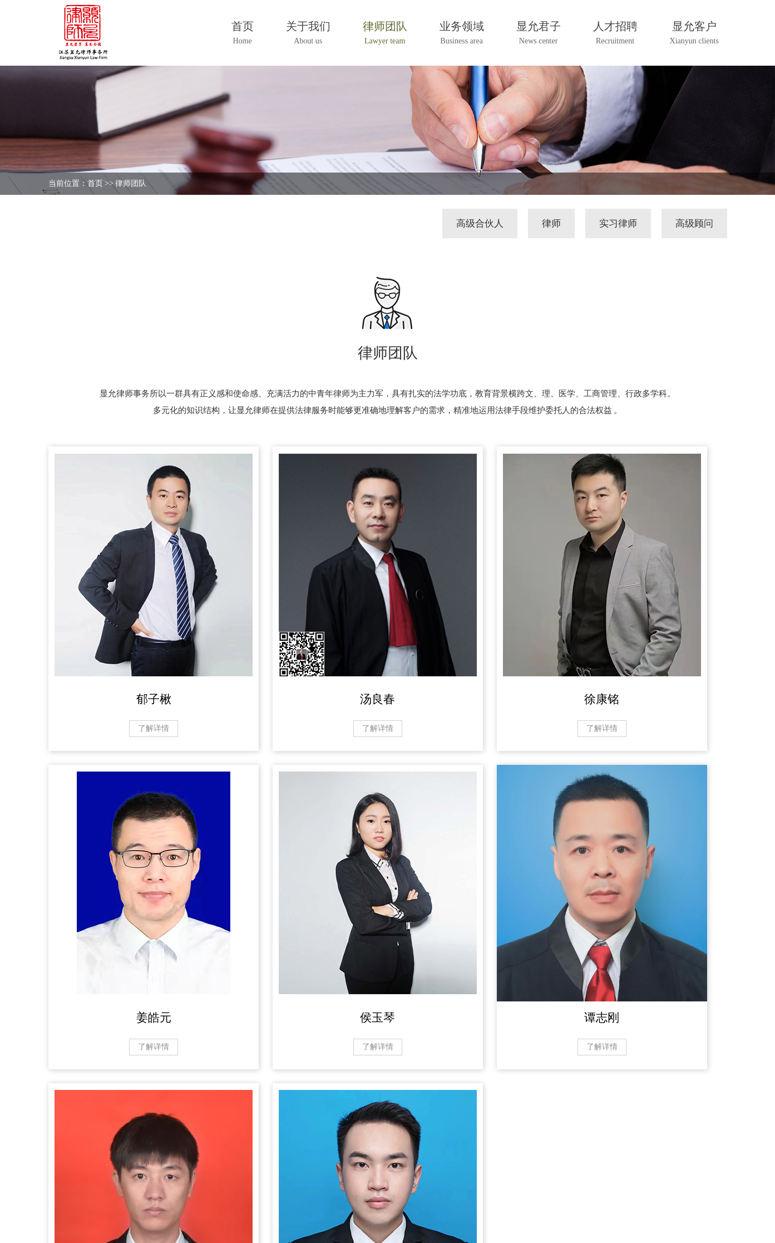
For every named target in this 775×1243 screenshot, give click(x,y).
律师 (551, 223)
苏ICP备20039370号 (203, 1224)
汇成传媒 (710, 1224)
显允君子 (202, 1171)
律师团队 (130, 183)
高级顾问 (694, 223)
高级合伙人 (479, 223)
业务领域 (157, 1171)
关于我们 (66, 1171)
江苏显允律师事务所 (127, 1224)
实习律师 (618, 223)
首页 (95, 183)
